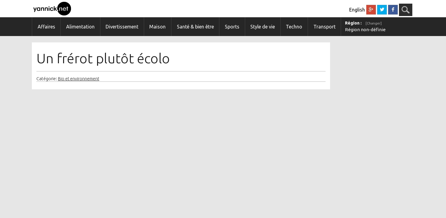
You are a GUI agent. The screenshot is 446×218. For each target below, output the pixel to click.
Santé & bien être (195, 26)
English (357, 9)
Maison (157, 26)
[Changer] (374, 23)
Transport (324, 26)
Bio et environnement (78, 78)
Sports (232, 26)
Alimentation (80, 26)
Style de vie (262, 26)
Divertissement (122, 26)
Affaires (46, 26)
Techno (294, 26)
